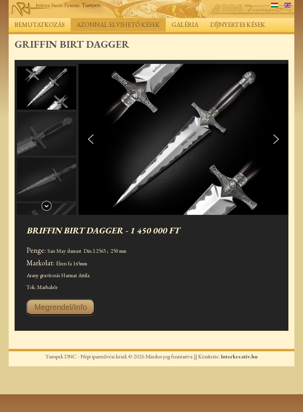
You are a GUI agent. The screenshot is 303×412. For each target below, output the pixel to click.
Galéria (185, 25)
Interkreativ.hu (239, 356)
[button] (46, 88)
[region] (151, 139)
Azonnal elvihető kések (118, 25)
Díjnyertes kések (237, 25)
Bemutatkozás (40, 25)
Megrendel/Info (60, 307)
